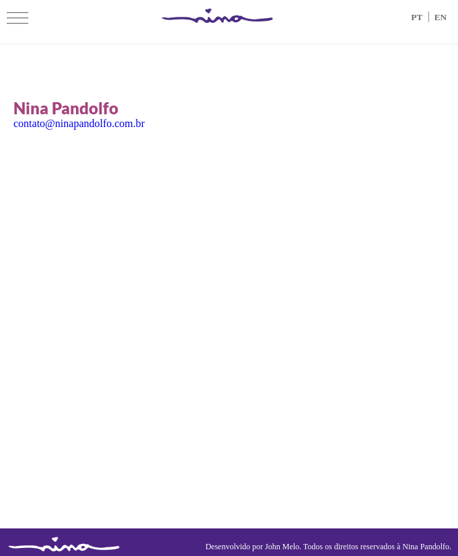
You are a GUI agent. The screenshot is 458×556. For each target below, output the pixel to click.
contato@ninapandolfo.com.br (79, 123)
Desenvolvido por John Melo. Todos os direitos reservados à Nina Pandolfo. (328, 546)
